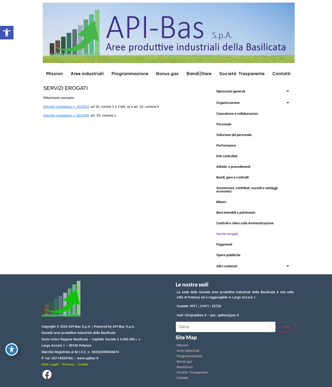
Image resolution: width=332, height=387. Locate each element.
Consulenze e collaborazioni (237, 114)
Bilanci (221, 202)
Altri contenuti (254, 266)
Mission (54, 73)
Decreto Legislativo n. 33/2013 (66, 107)
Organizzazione (254, 102)
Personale (223, 124)
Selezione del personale (234, 135)
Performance (226, 145)
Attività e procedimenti (233, 167)
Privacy (68, 364)
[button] (6, 32)
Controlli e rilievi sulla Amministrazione (245, 223)
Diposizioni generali (254, 91)
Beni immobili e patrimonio (235, 212)
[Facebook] (46, 376)
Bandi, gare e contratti (232, 177)
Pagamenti (224, 244)
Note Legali (50, 364)
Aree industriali (87, 73)
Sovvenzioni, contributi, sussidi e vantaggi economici (247, 189)
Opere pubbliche (228, 255)
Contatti (281, 73)
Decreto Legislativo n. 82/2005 (66, 115)
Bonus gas (167, 73)
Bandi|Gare (198, 73)
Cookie (83, 364)
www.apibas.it (87, 358)
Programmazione (130, 73)
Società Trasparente (242, 73)
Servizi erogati (227, 234)
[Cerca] (286, 326)
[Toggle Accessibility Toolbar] (11, 349)
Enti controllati (226, 156)
